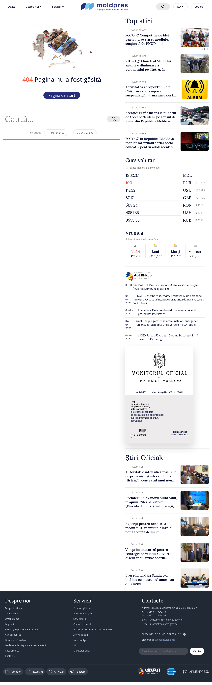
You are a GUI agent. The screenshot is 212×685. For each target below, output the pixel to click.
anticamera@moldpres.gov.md (166, 619)
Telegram (77, 671)
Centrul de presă (82, 624)
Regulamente (12, 650)
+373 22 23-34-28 (156, 612)
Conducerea (11, 613)
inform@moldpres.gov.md (164, 623)
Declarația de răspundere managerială (25, 645)
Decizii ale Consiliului (16, 640)
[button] (202, 49)
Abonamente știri (82, 613)
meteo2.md (153, 239)
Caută (197, 651)
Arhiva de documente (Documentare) (93, 629)
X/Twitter (56, 671)
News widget (80, 640)
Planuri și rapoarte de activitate (21, 629)
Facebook (13, 671)
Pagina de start (61, 95)
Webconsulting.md (165, 639)
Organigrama (12, 618)
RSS (75, 645)
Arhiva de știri (80, 634)
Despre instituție (14, 608)
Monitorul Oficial (82, 650)
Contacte (10, 655)
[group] (167, 38)
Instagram (35, 671)
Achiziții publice (13, 634)
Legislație (10, 624)
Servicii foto (79, 618)
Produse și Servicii (83, 608)
